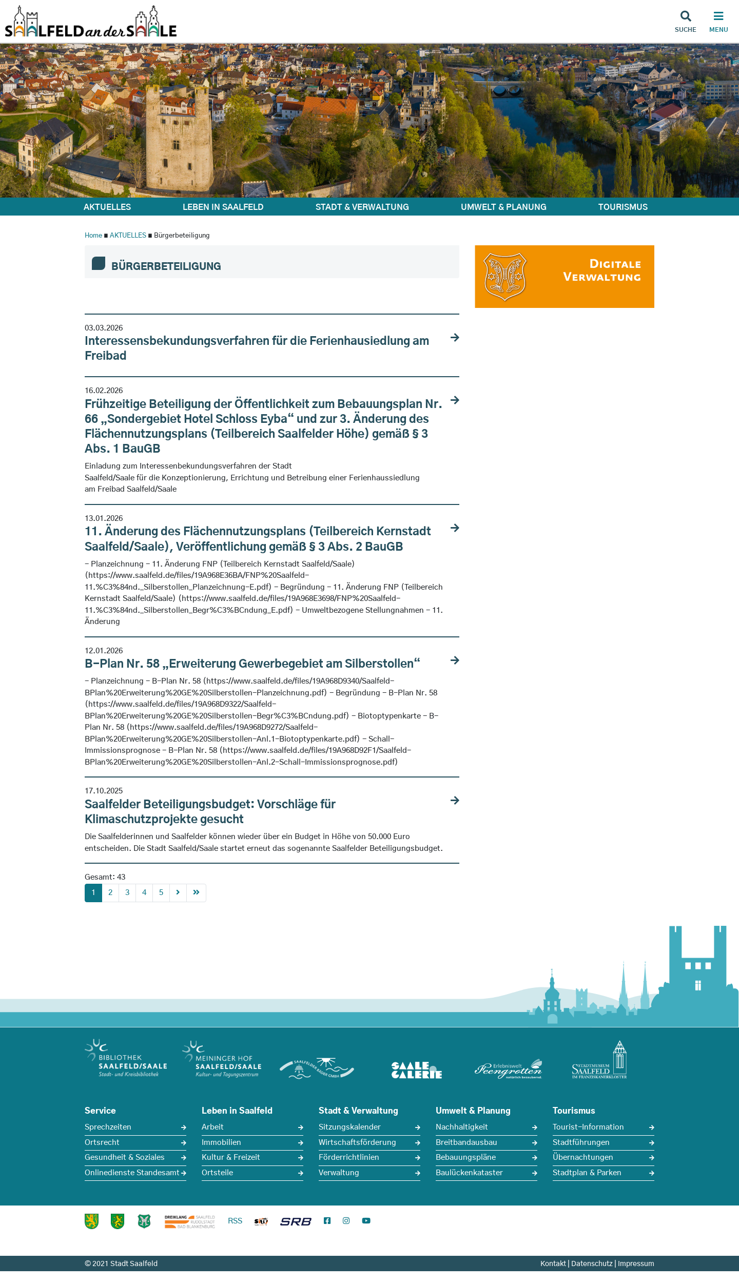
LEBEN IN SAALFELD (223, 207)
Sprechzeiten (108, 1127)
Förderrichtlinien (349, 1157)
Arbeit (213, 1127)
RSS (235, 1221)
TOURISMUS (623, 207)
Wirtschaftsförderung (357, 1142)
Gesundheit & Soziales (125, 1157)
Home (93, 235)
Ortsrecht (102, 1142)
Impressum (636, 1264)
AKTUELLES (107, 207)
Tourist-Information (588, 1127)
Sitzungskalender (350, 1127)
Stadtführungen (581, 1142)
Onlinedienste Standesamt (132, 1173)
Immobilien (221, 1142)
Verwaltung (339, 1173)
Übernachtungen (583, 1157)
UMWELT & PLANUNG (504, 207)
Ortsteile (217, 1173)
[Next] (178, 893)
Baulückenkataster (469, 1173)
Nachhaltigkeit (462, 1127)
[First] (196, 893)
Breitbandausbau (466, 1142)
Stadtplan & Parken (587, 1173)
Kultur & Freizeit (231, 1157)
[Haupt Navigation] (718, 23)
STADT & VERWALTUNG (362, 207)
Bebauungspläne (466, 1157)
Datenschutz (592, 1264)
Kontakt (553, 1264)
